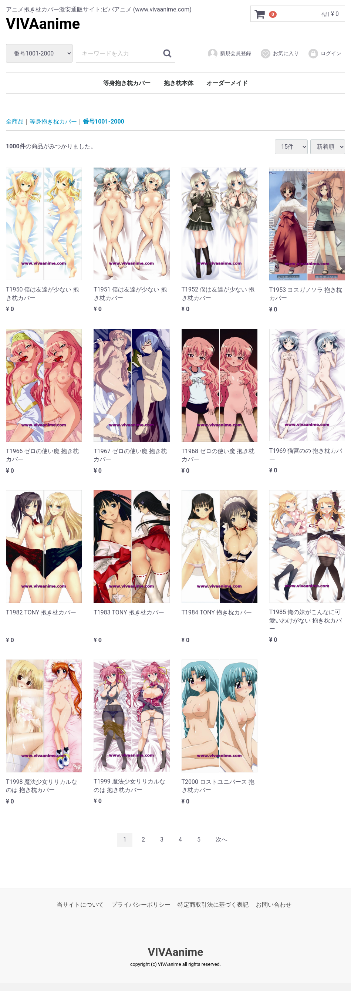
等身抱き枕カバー (127, 83)
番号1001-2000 (103, 121)
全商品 (15, 121)
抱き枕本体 (178, 83)
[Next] (221, 840)
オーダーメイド (227, 83)
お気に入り (279, 53)
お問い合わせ (273, 904)
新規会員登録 (229, 53)
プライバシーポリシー (141, 904)
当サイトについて (80, 904)
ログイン (324, 53)
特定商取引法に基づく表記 (213, 904)
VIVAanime (43, 24)
